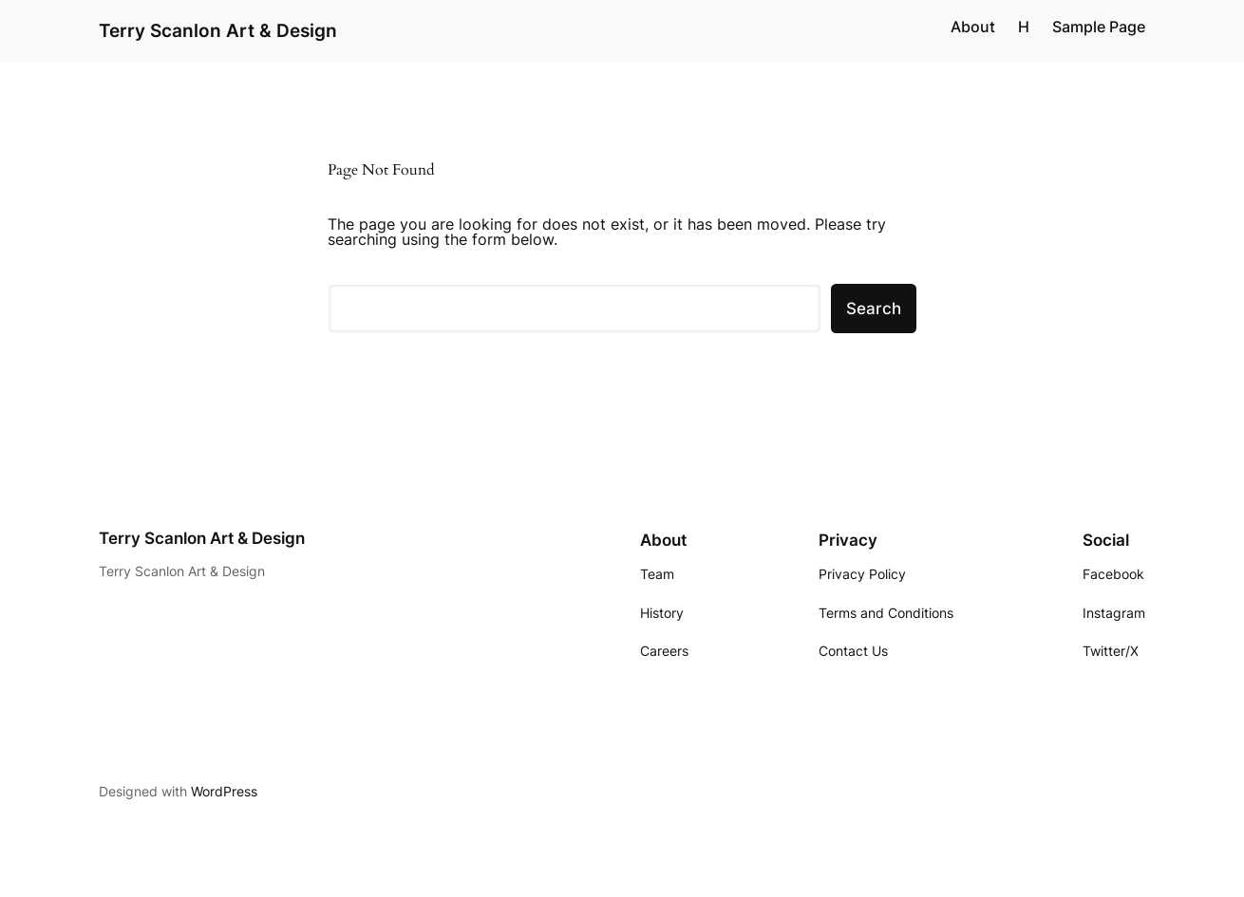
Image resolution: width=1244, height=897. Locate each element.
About (973, 26)
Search (873, 308)
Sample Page (1098, 26)
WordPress (224, 791)
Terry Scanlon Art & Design (218, 30)
